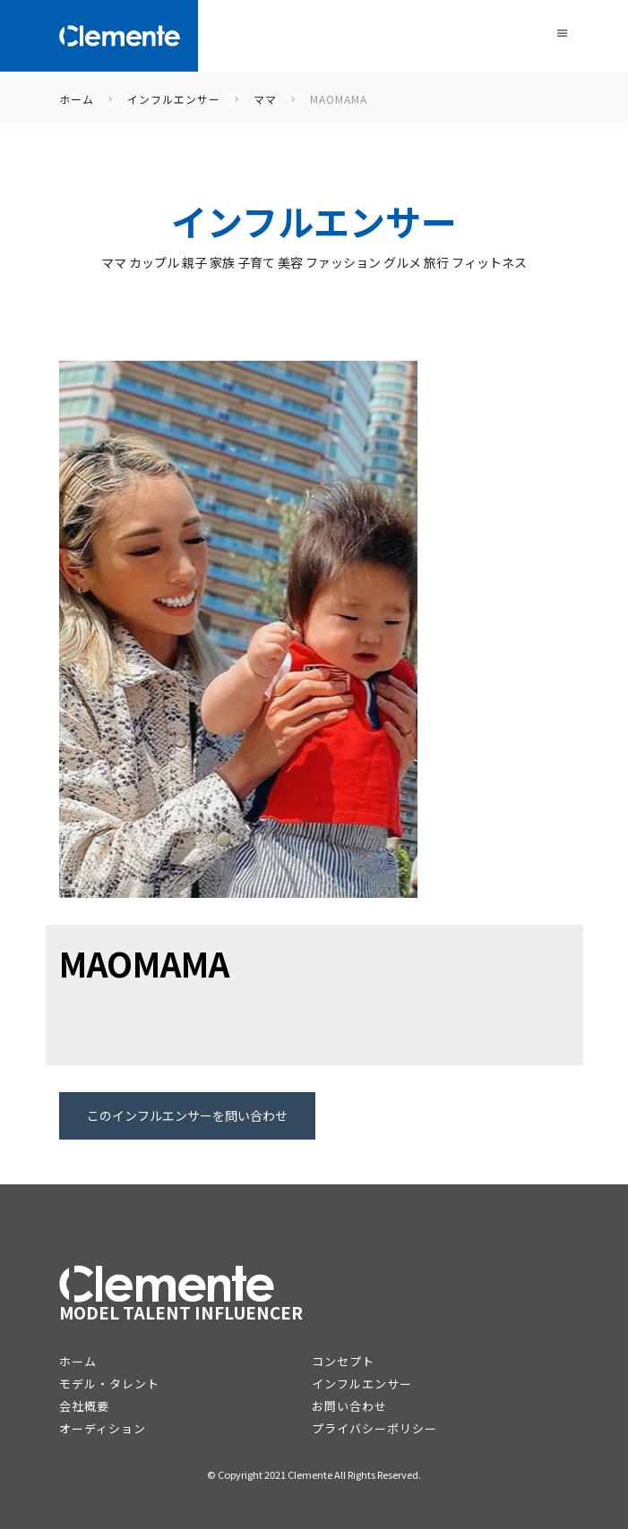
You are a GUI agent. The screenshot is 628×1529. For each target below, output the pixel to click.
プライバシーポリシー (374, 1428)
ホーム (78, 1361)
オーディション (102, 1428)
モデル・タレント (109, 1383)
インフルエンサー (362, 1383)
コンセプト (343, 1361)
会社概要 (84, 1405)
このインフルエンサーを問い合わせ (187, 1115)
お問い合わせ (349, 1405)
